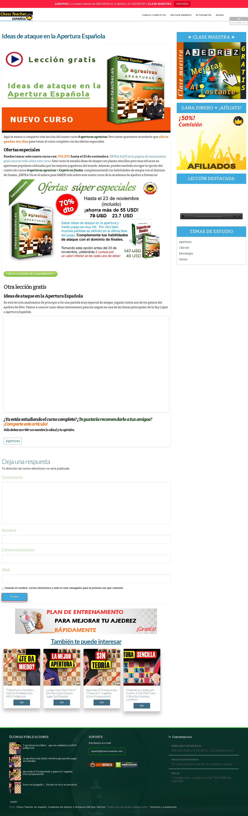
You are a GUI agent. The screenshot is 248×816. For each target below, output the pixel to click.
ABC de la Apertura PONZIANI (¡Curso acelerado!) (202, 750)
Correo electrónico (18, 549)
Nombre (9, 530)
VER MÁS (182, 3)
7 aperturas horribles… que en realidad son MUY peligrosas (21, 693)
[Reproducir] (183, 216)
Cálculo (184, 247)
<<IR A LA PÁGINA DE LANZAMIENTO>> (30, 273)
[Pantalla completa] (240, 216)
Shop (13, 802)
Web (6, 569)
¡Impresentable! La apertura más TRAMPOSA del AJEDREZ (201, 779)
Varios (183, 259)
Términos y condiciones (163, 807)
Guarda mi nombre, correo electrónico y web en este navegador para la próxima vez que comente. (64, 587)
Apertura (185, 242)
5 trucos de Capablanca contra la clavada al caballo (202, 763)
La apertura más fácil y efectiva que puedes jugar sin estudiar (61, 693)
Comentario (12, 477)
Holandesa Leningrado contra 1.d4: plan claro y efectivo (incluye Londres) (141, 694)
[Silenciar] (234, 216)
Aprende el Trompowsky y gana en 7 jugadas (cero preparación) (101, 693)
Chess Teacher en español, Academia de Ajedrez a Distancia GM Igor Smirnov (61, 807)
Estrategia (186, 253)
